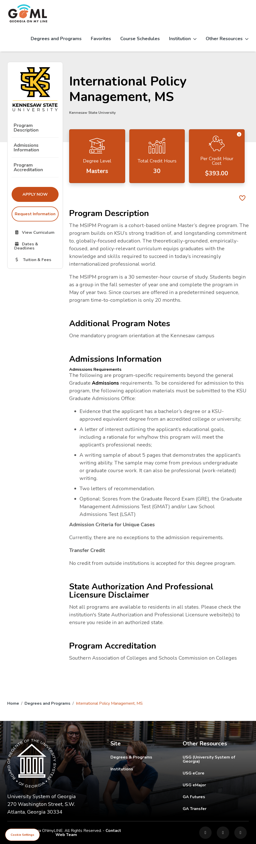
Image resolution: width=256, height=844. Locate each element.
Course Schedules (140, 39)
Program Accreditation (28, 167)
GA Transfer (216, 809)
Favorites (101, 39)
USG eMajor (216, 785)
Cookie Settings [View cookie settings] (22, 835)
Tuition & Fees (36, 259)
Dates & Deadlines (36, 246)
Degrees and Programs (56, 39)
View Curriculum (36, 232)
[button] (239, 134)
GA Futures (216, 797)
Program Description (26, 127)
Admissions (105, 383)
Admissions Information (26, 147)
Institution (182, 39)
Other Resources (227, 39)
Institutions (121, 769)
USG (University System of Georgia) (216, 759)
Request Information (35, 214)
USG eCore (216, 773)
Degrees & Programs (131, 757)
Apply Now (40, 194)
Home (13, 703)
